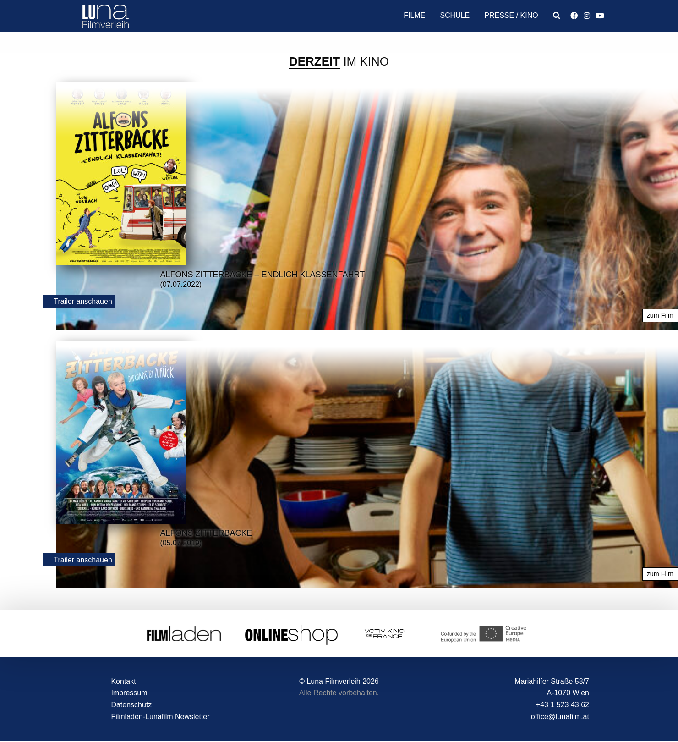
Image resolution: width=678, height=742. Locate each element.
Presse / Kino (511, 15)
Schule (455, 15)
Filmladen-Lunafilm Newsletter (160, 716)
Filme (414, 15)
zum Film (660, 315)
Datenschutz (131, 705)
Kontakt (123, 681)
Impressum (129, 693)
